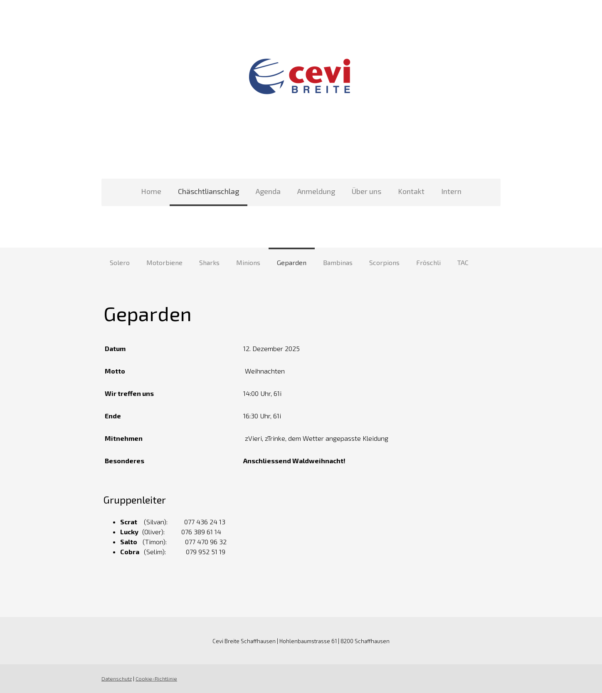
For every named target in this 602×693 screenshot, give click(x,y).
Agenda (268, 191)
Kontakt (411, 191)
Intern (451, 191)
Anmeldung (316, 191)
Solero (120, 262)
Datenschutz (116, 678)
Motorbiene (164, 262)
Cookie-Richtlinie (156, 678)
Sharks (209, 262)
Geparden (291, 262)
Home (151, 191)
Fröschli (428, 262)
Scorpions (384, 262)
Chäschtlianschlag (208, 191)
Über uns (366, 191)
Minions (248, 262)
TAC (463, 262)
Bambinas (338, 262)
